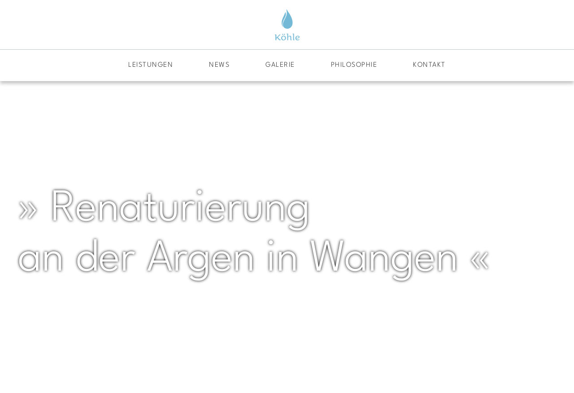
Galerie (280, 65)
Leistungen (150, 65)
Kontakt (429, 65)
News (219, 65)
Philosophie (354, 65)
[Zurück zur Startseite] (287, 24)
